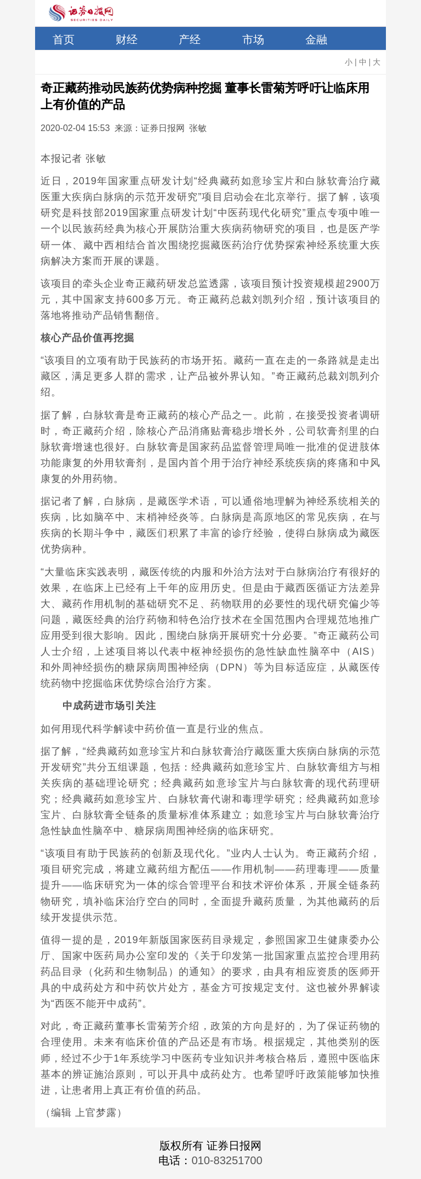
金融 (316, 39)
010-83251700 (226, 1160)
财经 (127, 39)
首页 (64, 39)
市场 (253, 39)
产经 (190, 39)
